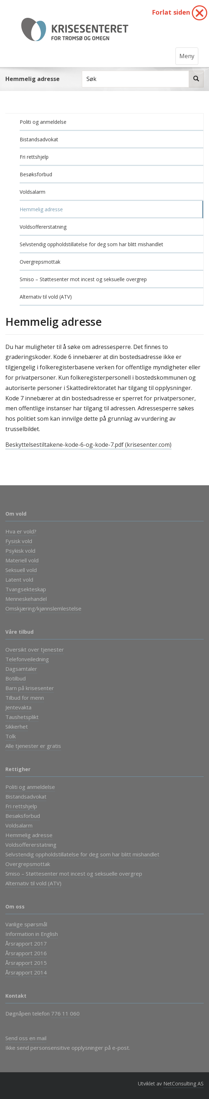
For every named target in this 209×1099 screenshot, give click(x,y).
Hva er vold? (20, 531)
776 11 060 (65, 1013)
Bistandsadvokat (39, 139)
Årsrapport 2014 (26, 972)
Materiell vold (22, 560)
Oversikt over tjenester (34, 649)
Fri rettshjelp (34, 156)
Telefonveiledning (27, 659)
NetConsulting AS (183, 1083)
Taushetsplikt (22, 716)
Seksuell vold (21, 569)
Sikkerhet (16, 726)
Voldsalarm (32, 191)
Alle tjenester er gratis (33, 745)
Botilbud (15, 678)
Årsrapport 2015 (26, 962)
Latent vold (19, 579)
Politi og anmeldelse (43, 121)
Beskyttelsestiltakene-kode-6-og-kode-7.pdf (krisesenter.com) (88, 445)
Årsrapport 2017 (26, 943)
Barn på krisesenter (29, 688)
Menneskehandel (26, 598)
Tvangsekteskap (25, 589)
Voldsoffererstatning (43, 226)
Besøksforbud (36, 174)
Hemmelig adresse (41, 209)
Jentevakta (18, 707)
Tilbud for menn (24, 697)
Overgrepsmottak (40, 261)
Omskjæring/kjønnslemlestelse (43, 608)
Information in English (31, 933)
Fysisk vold (18, 541)
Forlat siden (179, 12)
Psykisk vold (20, 550)
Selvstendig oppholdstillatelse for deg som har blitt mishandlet (91, 244)
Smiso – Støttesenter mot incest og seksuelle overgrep (83, 279)
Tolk (10, 736)
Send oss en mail (25, 1038)
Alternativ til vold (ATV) (46, 296)
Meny (186, 56)
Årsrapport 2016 (26, 953)
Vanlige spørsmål (26, 924)
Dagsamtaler (21, 668)
